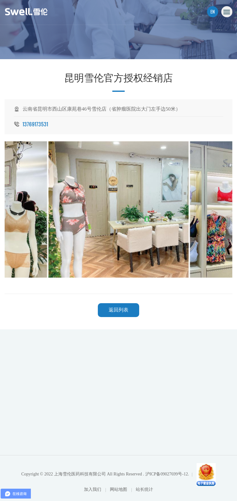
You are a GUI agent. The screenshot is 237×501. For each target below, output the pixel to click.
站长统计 (144, 489)
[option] (118, 209)
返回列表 (118, 309)
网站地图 (119, 489)
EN (212, 11)
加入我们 (93, 489)
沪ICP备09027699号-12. (167, 474)
